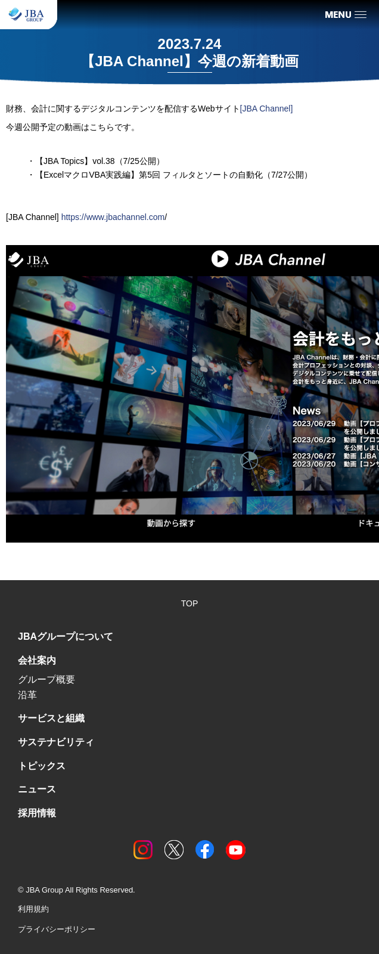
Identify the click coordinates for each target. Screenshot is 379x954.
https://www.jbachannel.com (113, 217)
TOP (189, 603)
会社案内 (37, 660)
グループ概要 (46, 679)
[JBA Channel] (266, 108)
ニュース (37, 789)
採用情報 (37, 813)
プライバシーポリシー (56, 929)
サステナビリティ (56, 742)
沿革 (27, 695)
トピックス (42, 766)
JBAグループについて (65, 636)
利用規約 (33, 909)
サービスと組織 (51, 718)
